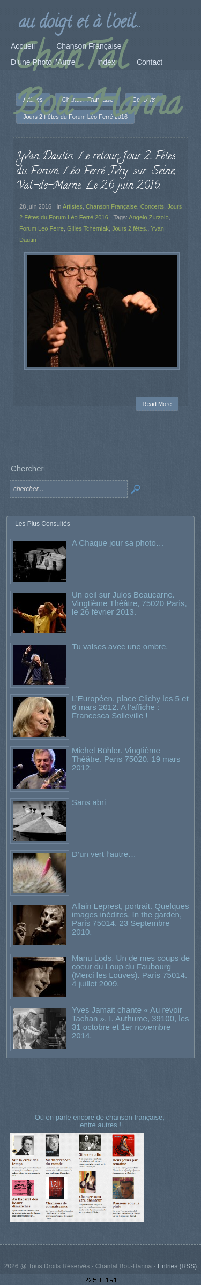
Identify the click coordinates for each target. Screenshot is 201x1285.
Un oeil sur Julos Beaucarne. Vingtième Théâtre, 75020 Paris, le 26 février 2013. (129, 603)
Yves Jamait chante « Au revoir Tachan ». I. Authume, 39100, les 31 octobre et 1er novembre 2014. (130, 1022)
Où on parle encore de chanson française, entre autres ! (101, 1121)
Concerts (152, 206)
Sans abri (89, 802)
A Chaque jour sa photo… (118, 542)
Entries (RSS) (177, 1266)
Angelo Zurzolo (148, 217)
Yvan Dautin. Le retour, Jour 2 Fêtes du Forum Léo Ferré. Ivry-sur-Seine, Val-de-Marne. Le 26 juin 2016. (96, 171)
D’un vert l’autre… (104, 854)
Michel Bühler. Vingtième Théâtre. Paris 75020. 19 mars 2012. (126, 759)
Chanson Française (111, 206)
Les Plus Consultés (42, 523)
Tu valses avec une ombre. (120, 646)
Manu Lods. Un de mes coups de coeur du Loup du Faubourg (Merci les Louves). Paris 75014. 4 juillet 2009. (131, 970)
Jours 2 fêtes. (129, 228)
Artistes (73, 206)
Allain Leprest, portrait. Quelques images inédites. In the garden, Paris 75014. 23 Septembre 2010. (130, 918)
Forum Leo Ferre (41, 228)
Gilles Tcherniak (88, 228)
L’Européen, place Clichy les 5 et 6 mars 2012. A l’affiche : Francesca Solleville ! (130, 707)
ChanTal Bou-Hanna (97, 84)
